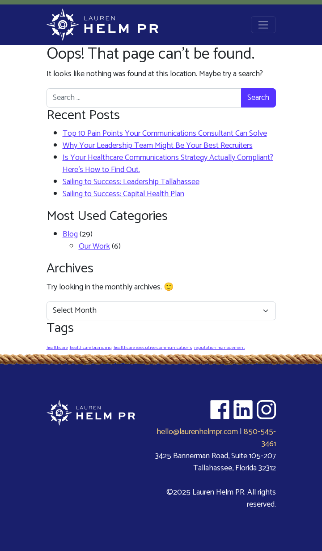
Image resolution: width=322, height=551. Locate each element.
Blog (70, 234)
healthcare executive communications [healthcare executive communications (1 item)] (153, 348)
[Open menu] (263, 24)
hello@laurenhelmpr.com (197, 432)
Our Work (94, 246)
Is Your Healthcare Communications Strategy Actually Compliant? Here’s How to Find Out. (168, 163)
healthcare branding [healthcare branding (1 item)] (91, 348)
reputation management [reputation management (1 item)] (219, 348)
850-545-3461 (260, 438)
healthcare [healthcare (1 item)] (57, 348)
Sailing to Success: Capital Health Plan (123, 194)
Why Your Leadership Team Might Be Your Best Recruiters (158, 145)
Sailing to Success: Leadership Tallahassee (131, 182)
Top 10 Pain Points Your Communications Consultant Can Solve (165, 133)
